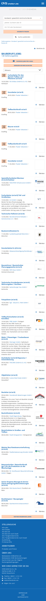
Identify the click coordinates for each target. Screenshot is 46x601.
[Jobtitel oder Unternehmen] (23, 22)
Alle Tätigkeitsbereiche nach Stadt (14, 538)
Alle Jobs (5, 527)
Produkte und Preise (9, 549)
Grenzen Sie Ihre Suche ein (23, 65)
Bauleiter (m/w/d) (8, 392)
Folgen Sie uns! (9, 583)
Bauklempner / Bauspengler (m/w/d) (12, 500)
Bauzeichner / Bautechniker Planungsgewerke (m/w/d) (12, 266)
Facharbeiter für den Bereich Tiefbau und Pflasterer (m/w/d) (16, 77)
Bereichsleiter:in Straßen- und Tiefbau (13, 431)
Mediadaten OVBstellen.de (11, 556)
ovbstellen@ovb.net (11, 580)
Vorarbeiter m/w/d (15, 161)
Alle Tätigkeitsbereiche (10, 536)
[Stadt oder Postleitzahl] (23, 27)
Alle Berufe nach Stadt (10, 534)
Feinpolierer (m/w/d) (9, 300)
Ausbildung (6, 540)
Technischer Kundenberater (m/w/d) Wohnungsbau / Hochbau (15, 283)
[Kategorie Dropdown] (41, 18)
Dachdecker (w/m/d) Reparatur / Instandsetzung (14, 359)
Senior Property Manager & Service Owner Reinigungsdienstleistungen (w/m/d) (15, 483)
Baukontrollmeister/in (10, 231)
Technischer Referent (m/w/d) (13, 214)
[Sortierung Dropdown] (40, 70)
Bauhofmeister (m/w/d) (10, 413)
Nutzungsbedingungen (10, 562)
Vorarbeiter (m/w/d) (15, 92)
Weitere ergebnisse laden (22, 517)
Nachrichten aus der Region (12, 560)
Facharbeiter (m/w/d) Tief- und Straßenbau (13, 196)
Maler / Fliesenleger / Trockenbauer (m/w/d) (15, 338)
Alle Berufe (6, 532)
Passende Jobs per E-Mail (23, 61)
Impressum (23, 593)
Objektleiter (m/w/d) (9, 375)
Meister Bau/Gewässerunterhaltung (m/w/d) (15, 448)
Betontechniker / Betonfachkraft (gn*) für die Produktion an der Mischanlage (14, 466)
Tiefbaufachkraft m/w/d (17, 109)
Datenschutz (23, 597)
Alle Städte (6, 530)
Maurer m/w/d (13, 127)
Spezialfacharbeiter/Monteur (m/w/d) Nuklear (12, 179)
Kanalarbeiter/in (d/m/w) (11, 248)
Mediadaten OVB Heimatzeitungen (14, 558)
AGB (23, 595)
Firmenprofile (7, 542)
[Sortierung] (21, 70)
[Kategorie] (21, 18)
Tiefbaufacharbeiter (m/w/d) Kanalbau (12, 318)
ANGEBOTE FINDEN (23, 31)
